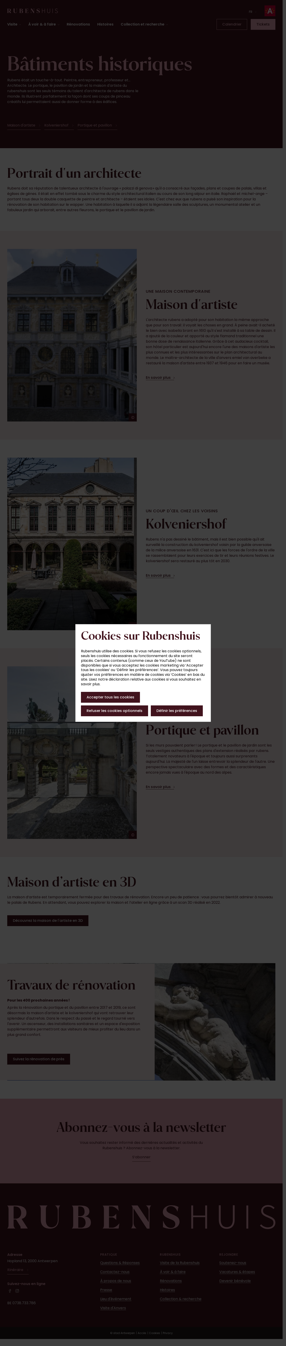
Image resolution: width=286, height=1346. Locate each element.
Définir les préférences (176, 710)
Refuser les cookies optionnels (114, 710)
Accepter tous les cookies (110, 697)
